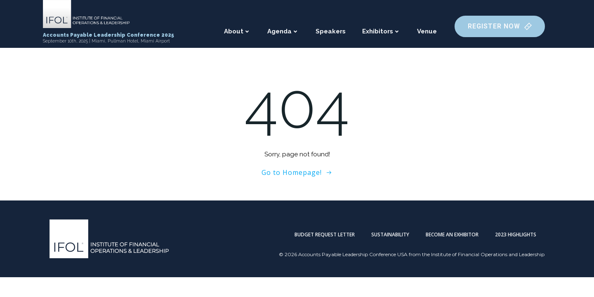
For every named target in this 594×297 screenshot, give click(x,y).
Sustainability (390, 234)
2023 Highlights (515, 234)
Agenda (283, 31)
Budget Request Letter (325, 234)
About (237, 31)
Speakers (331, 31)
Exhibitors (381, 31)
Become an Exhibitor (452, 234)
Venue (427, 31)
